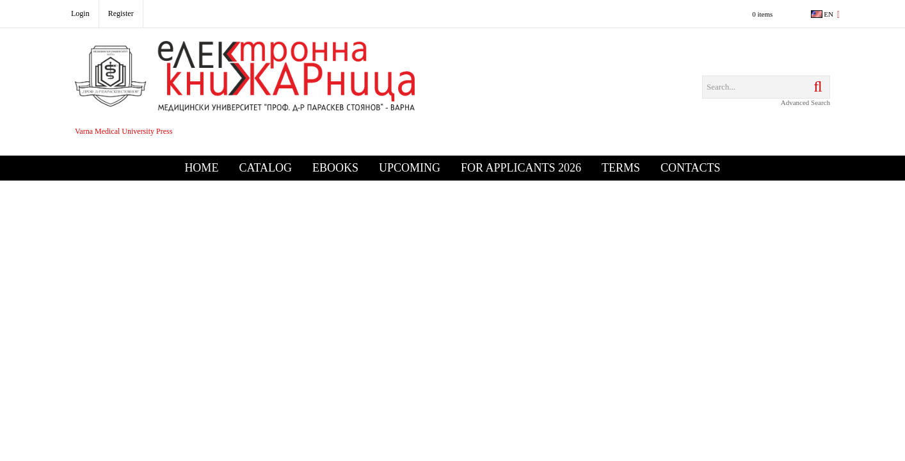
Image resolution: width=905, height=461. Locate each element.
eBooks (335, 167)
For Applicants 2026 (521, 167)
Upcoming (409, 167)
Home (201, 167)
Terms (621, 167)
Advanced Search (805, 102)
